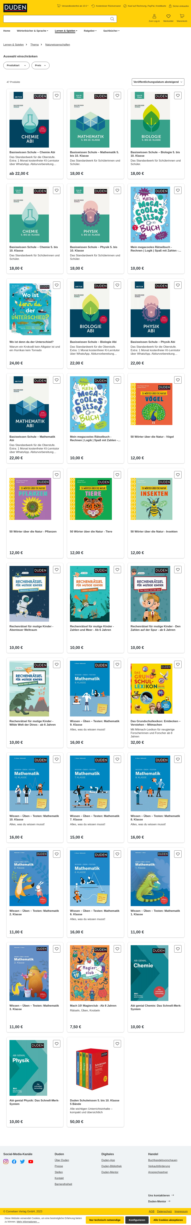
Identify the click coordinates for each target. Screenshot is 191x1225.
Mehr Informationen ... (28, 1221)
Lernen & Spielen (65, 30)
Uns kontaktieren (161, 1195)
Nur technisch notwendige (105, 1220)
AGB (151, 1211)
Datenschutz (164, 1211)
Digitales (107, 1154)
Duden (59, 1154)
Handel (153, 1154)
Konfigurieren (137, 1220)
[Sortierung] (158, 82)
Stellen (59, 1172)
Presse (59, 1166)
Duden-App (108, 1160)
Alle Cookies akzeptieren (168, 1220)
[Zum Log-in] (154, 18)
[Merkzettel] (168, 18)
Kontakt (59, 1178)
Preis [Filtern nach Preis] (40, 65)
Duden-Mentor (109, 1172)
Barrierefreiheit (63, 1184)
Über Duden (62, 1160)
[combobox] (55, 18)
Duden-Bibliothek (111, 1166)
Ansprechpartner (158, 1172)
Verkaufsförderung (159, 1166)
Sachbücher (110, 30)
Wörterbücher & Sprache (31, 30)
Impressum (181, 1211)
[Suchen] (112, 18)
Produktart (16, 65)
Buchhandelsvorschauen (162, 1160)
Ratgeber (89, 30)
